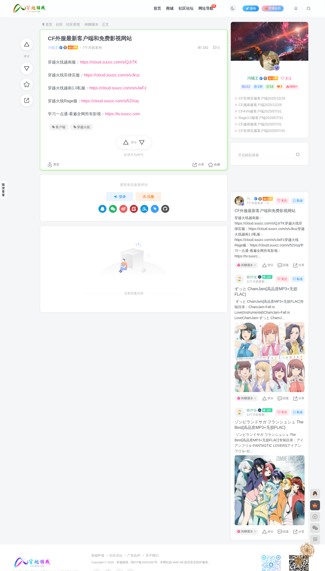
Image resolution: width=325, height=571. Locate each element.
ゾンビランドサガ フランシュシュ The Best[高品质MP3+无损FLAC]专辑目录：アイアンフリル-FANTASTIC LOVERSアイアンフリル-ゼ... (269, 443)
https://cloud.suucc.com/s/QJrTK (108, 62)
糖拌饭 (251, 277)
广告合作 (133, 555)
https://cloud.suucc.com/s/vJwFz (117, 88)
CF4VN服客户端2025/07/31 (260, 111)
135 (258, 86)
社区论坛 (185, 8)
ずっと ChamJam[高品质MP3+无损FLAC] (266, 291)
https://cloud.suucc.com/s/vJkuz (112, 75)
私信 (298, 200)
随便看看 (3, 190)
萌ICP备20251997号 (144, 562)
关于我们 (152, 555)
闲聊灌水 (90, 24)
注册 (148, 197)
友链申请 (97, 555)
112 (246, 86)
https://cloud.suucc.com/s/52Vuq (110, 101)
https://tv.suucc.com (122, 114)
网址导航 (207, 7)
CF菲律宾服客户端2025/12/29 (262, 98)
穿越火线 (82, 127)
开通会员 (272, 8)
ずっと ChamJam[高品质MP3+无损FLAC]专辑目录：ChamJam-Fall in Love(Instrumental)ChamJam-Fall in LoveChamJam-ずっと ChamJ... (269, 309)
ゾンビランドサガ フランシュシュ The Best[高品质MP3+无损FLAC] (269, 425)
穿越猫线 (122, 562)
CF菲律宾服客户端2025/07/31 (262, 131)
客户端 (58, 127)
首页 (157, 8)
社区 (59, 24)
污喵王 (53, 48)
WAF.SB (178, 562)
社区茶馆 (73, 24)
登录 (119, 197)
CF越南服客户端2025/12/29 (260, 105)
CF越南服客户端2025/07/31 (260, 124)
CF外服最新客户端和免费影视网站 (90, 38)
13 (269, 86)
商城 (169, 8)
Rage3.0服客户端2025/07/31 (261, 118)
